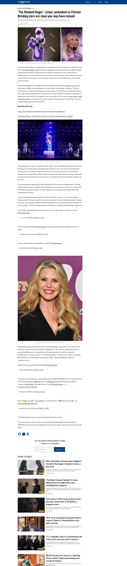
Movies (100, 2)
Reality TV (88, 2)
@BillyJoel (37, 381)
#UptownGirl (53, 381)
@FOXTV (34, 403)
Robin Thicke (77, 96)
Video (106, 2)
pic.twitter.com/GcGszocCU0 (27, 387)
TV (94, 2)
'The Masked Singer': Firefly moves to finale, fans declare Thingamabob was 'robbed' (45, 116)
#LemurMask (39, 401)
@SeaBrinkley (28, 384)
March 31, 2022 (39, 218)
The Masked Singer (28, 70)
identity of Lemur (70, 85)
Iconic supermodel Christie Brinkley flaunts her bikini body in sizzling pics (41, 111)
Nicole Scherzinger (24, 99)
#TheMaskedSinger (39, 227)
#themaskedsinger (24, 213)
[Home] (24, 2)
